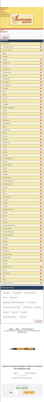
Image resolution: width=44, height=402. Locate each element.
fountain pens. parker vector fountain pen (13, 302)
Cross (4, 66)
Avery (4, 280)
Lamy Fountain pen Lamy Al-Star (11, 307)
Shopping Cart (5, 16)
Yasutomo (6, 200)
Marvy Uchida (7, 267)
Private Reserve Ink (9, 225)
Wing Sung (6, 130)
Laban (5, 146)
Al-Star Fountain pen (29, 292)
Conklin (5, 136)
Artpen (5, 297)
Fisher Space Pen (8, 181)
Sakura (5, 213)
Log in (2, 11)
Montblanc (6, 82)
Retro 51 (5, 238)
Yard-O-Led (6, 142)
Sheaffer (5, 88)
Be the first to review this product (22, 378)
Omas (5, 133)
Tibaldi (5, 162)
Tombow (5, 244)
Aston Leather (7, 229)
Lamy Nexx (38, 307)
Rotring (5, 76)
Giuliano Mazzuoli (8, 232)
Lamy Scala (24, 312)
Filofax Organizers (8, 107)
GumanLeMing (7, 254)
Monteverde (6, 123)
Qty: (11, 392)
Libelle (5, 111)
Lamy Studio (23, 317)
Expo (4, 270)
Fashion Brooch (8, 235)
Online (5, 219)
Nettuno (5, 241)
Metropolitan (7, 257)
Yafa (4, 190)
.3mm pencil (6, 292)
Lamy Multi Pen (28, 307)
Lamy (4, 117)
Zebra (4, 95)
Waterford (6, 251)
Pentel (5, 216)
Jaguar (5, 171)
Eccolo (5, 187)
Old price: (19, 385)
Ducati (5, 168)
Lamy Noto (6, 312)
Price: (18, 388)
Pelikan (5, 114)
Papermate (6, 79)
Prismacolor (6, 273)
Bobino (5, 264)
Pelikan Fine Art (8, 283)
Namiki (5, 98)
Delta (4, 127)
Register (3, 9)
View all (39, 321)
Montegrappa (7, 178)
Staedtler (5, 104)
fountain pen (13, 297)
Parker (5, 60)
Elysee (5, 152)
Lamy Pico (15, 312)
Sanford (5, 155)
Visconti (5, 174)
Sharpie (5, 203)
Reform (5, 139)
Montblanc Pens (8, 184)
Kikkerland (6, 44)
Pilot (4, 91)
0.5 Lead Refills (17, 292)
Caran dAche (7, 72)
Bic (4, 276)
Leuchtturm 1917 (8, 47)
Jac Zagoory (7, 197)
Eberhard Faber (8, 209)
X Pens (5, 260)
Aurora (5, 101)
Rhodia (5, 56)
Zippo (4, 53)
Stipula (5, 248)
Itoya (4, 193)
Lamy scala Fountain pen (9, 317)
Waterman (6, 63)
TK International (8, 158)
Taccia (5, 149)
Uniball (5, 206)
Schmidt (5, 222)
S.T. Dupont (6, 85)
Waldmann (6, 120)
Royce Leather (7, 50)
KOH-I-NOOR (7, 165)
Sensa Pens (6, 69)
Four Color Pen (32, 302)
